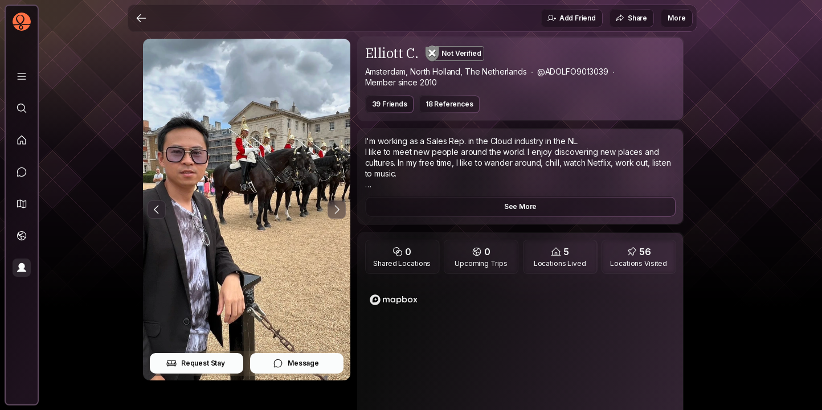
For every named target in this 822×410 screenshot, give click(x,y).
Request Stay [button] (195, 363)
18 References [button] (449, 104)
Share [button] (631, 18)
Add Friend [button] (571, 18)
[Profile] (22, 268)
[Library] (22, 76)
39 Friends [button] (389, 104)
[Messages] (22, 172)
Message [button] (296, 363)
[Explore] (22, 108)
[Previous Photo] (157, 209)
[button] (22, 204)
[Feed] (22, 140)
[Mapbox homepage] (394, 299)
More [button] (676, 18)
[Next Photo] (337, 209)
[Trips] (22, 236)
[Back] (141, 18)
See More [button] (520, 206)
